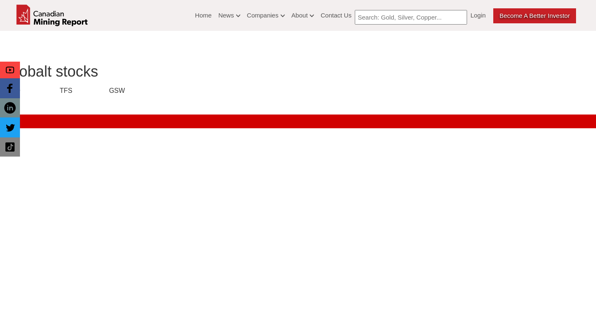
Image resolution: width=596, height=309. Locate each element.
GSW (117, 90)
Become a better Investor (535, 15)
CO (15, 90)
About (303, 15)
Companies (266, 15)
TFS (66, 90)
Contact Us (336, 15)
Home (203, 15)
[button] (10, 70)
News (229, 15)
